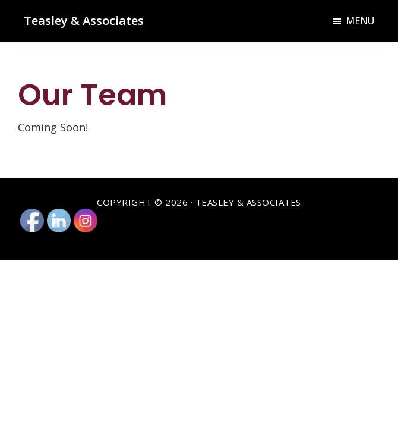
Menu (360, 20)
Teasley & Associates (84, 20)
